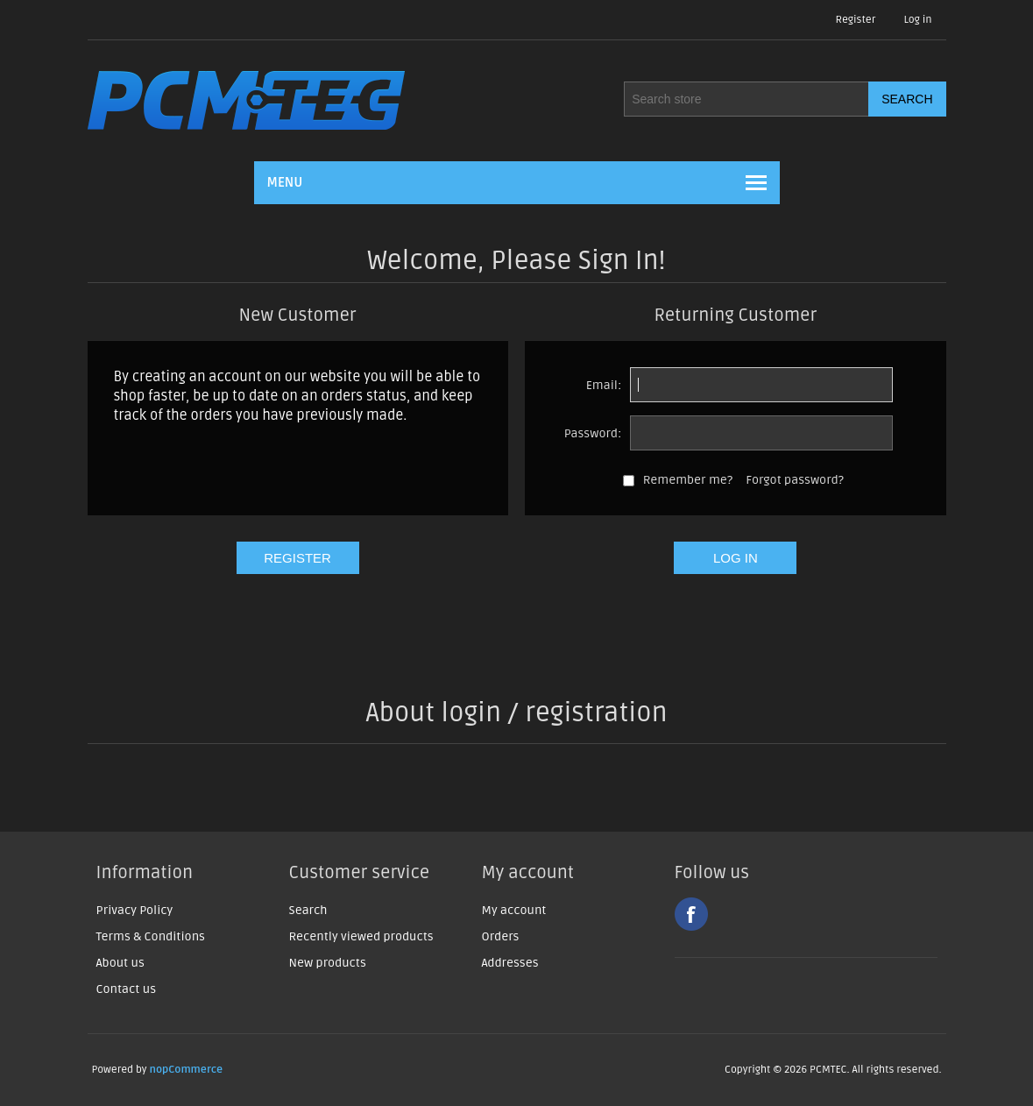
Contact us (126, 989)
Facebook (691, 914)
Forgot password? (795, 479)
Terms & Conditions (150, 936)
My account (514, 910)
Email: (604, 385)
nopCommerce (186, 1069)
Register (856, 19)
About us (120, 962)
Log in (917, 19)
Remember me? (688, 479)
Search (308, 910)
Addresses (510, 962)
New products (327, 962)
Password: (593, 433)
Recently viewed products (361, 936)
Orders (501, 936)
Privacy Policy (134, 910)
